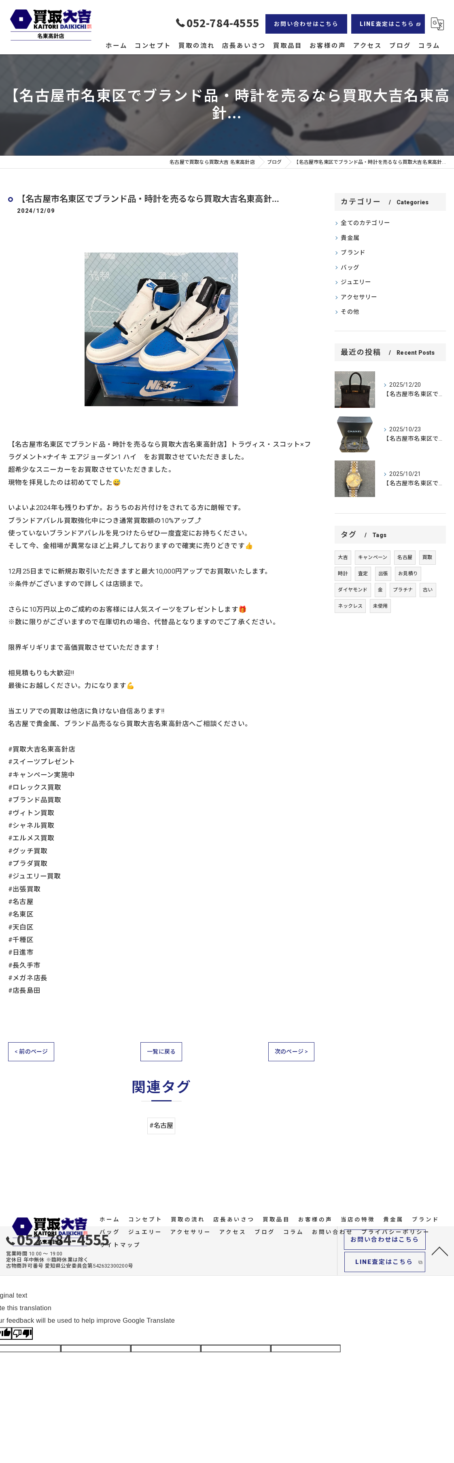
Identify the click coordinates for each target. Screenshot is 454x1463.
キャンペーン (372, 557)
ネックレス (350, 606)
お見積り (408, 573)
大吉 (343, 557)
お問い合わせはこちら (306, 24)
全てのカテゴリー (365, 223)
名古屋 (404, 557)
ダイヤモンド (352, 590)
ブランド (353, 252)
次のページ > (291, 1051)
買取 (427, 557)
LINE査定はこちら (387, 24)
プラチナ (403, 590)
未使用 (380, 606)
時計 (343, 573)
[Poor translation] (22, 1334)
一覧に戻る (161, 1051)
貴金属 (350, 238)
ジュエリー (356, 282)
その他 (350, 311)
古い (428, 590)
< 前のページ (31, 1051)
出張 (383, 573)
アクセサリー (359, 297)
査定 (363, 573)
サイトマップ (120, 1245)
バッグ (350, 267)
